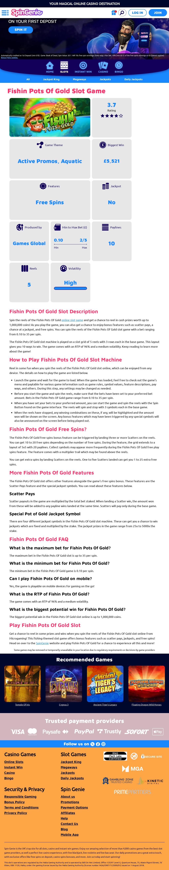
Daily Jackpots (133, 79)
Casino (103, 71)
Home (50, 71)
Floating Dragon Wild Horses (146, 704)
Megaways (69, 767)
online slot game (72, 320)
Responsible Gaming (20, 796)
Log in (137, 12)
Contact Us (69, 824)
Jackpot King (71, 762)
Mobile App (70, 834)
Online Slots (13, 762)
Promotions (70, 802)
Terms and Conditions (21, 807)
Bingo (119, 71)
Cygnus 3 (63, 704)
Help (64, 818)
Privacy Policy (15, 813)
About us (68, 796)
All (28, 79)
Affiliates (68, 813)
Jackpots (68, 772)
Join (158, 12)
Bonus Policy (14, 802)
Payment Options (74, 807)
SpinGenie (42, 643)
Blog (64, 829)
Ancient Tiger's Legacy (105, 704)
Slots (64, 71)
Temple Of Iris (22, 704)
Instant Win (83, 71)
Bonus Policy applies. (9, 57)
